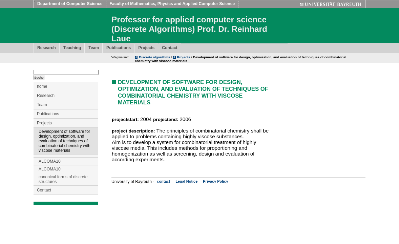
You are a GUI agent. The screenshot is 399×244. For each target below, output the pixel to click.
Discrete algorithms (155, 57)
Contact (169, 47)
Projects (146, 47)
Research (46, 47)
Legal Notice (186, 181)
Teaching (72, 47)
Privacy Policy (215, 181)
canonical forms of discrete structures (63, 179)
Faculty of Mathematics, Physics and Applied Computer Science (172, 3)
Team (93, 47)
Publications (118, 47)
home (42, 86)
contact (163, 181)
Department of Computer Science (70, 3)
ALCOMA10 (50, 161)
